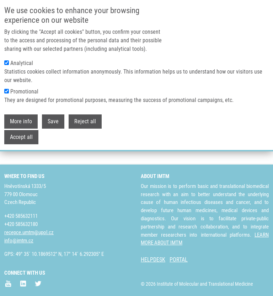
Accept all (21, 135)
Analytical (21, 61)
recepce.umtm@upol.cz (29, 232)
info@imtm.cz (18, 240)
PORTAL (179, 259)
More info (21, 120)
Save (53, 120)
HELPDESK (153, 259)
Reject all (85, 120)
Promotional (24, 90)
